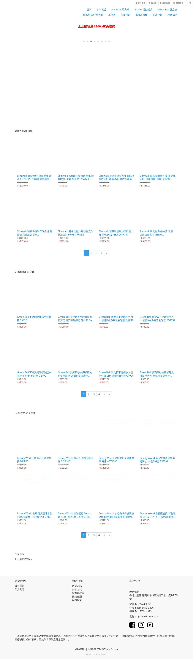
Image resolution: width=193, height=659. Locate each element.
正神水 (111, 14)
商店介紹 (157, 14)
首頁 (89, 9)
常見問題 (125, 14)
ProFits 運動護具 (143, 9)
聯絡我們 (172, 14)
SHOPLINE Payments (101, 653)
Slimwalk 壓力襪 (120, 9)
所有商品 (101, 9)
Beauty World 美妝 (92, 14)
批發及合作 (141, 14)
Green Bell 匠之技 (167, 9)
